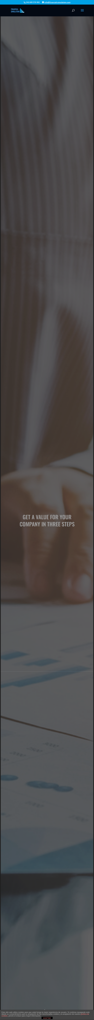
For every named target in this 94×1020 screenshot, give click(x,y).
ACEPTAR (47, 1018)
